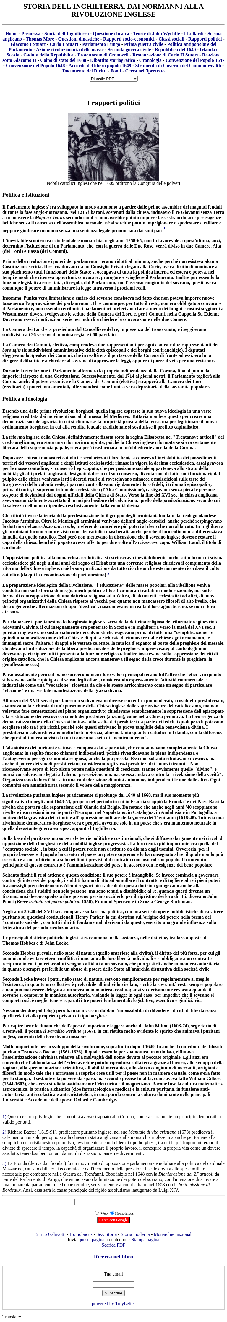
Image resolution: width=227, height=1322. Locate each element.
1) (4, 1116)
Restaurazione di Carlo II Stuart (165, 54)
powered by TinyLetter (113, 1303)
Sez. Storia (106, 1234)
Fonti (116, 70)
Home (11, 33)
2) (4, 1131)
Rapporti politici (205, 38)
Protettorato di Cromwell (103, 54)
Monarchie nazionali (173, 1234)
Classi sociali (171, 38)
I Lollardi (193, 33)
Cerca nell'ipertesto (144, 70)
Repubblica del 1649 (175, 49)
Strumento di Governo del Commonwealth (178, 65)
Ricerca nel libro (113, 1256)
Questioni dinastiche (78, 38)
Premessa (30, 33)
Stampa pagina (145, 1239)
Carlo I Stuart (64, 44)
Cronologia (150, 60)
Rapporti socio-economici (129, 38)
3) (4, 1163)
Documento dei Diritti (84, 70)
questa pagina (92, 1239)
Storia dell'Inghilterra (66, 33)
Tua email (113, 1273)
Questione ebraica (111, 33)
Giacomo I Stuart (28, 44)
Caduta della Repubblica (48, 54)
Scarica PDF (113, 1244)
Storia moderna (135, 1234)
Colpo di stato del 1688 (63, 60)
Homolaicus (80, 1234)
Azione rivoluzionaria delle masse (70, 49)
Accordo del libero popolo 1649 (100, 65)
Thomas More (40, 38)
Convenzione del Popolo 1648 (35, 65)
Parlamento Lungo (101, 44)
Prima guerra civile (143, 44)
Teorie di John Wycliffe (156, 33)
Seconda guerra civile (129, 49)
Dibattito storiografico (112, 60)
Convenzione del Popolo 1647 (195, 60)
